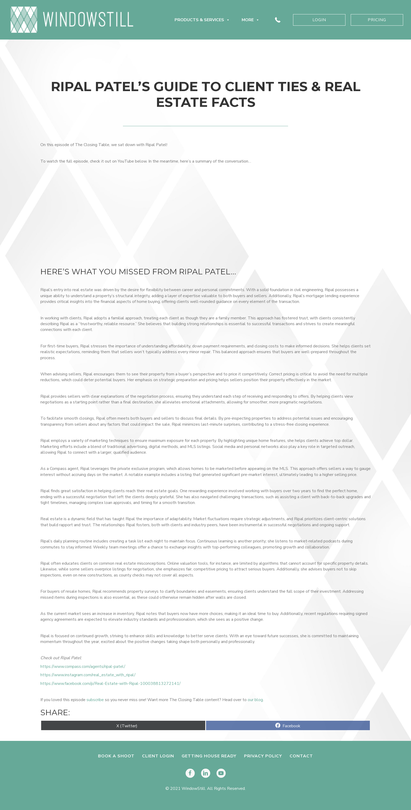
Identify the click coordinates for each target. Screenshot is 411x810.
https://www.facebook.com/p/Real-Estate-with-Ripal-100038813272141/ (110, 683)
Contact (301, 756)
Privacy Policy (263, 756)
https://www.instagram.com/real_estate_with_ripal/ (88, 675)
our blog (255, 700)
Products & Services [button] (202, 20)
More (250, 20)
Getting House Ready (209, 756)
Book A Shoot (116, 756)
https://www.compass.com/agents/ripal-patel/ (82, 666)
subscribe (95, 700)
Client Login (158, 756)
